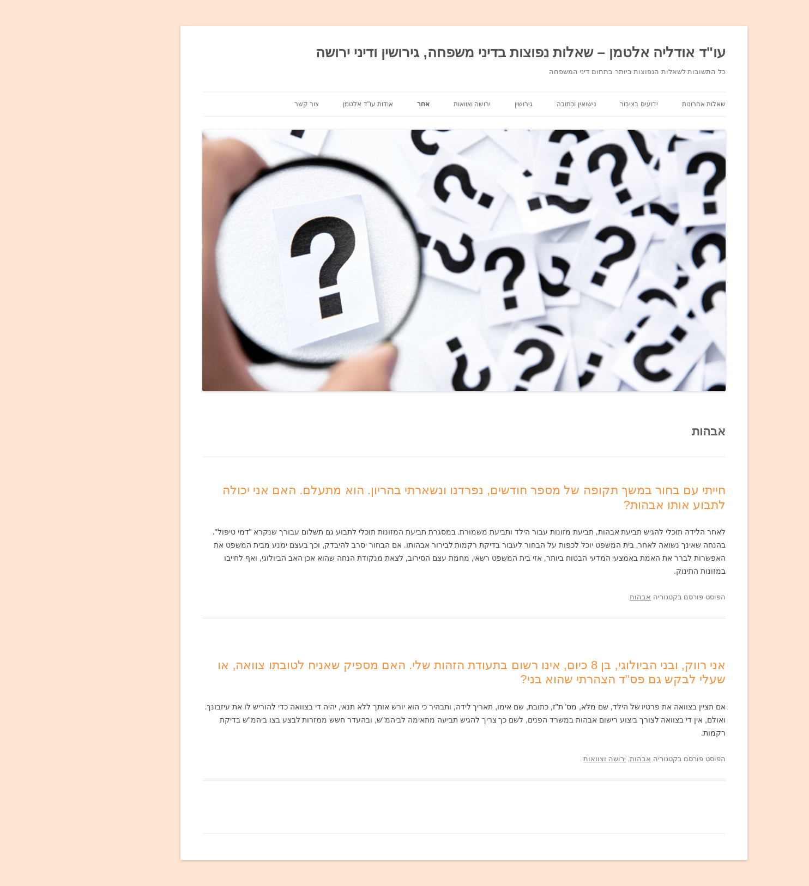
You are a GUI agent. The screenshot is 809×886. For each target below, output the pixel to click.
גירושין (464, 104)
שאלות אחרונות (644, 104)
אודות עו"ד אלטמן (308, 104)
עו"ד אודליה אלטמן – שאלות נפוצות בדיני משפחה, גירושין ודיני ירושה (461, 52)
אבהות (580, 597)
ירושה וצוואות (412, 104)
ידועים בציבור (579, 104)
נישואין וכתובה (516, 104)
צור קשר (247, 104)
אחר (364, 104)
